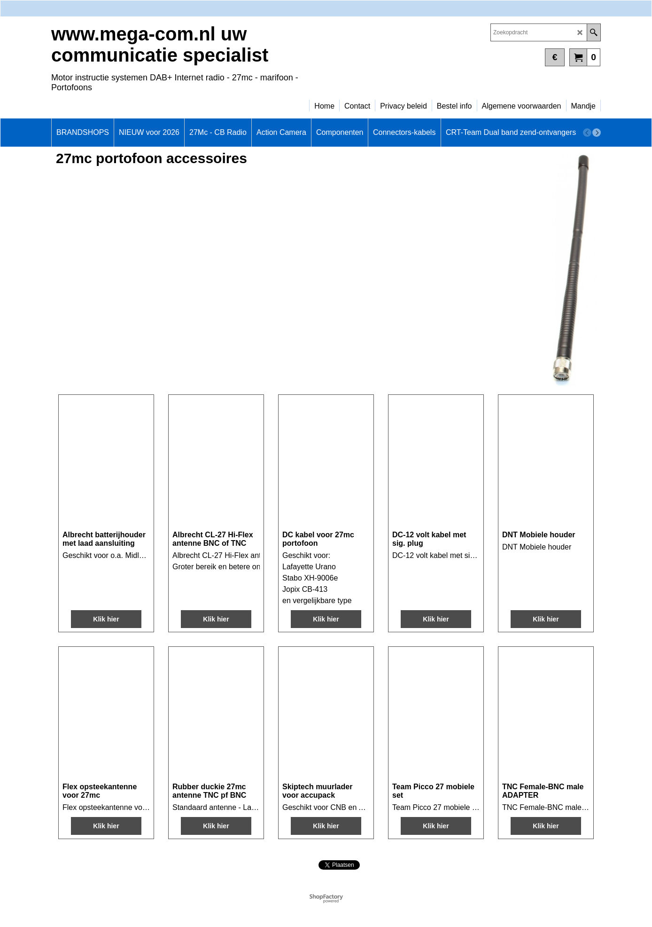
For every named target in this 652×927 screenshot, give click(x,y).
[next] (596, 132)
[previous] (587, 132)
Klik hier (106, 619)
